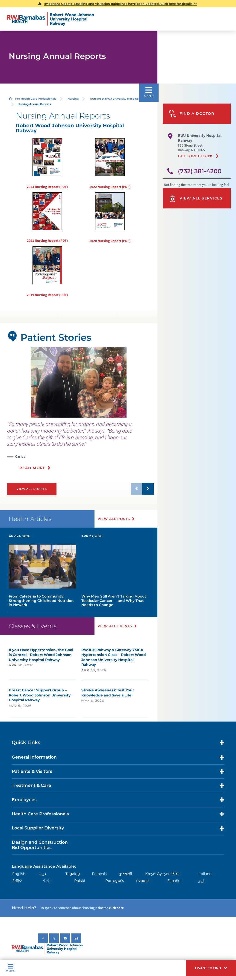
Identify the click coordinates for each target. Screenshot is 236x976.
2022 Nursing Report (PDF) (109, 163)
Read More (32, 468)
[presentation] (80, 448)
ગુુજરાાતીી (125, 874)
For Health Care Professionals (35, 98)
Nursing (73, 98)
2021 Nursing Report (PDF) (47, 217)
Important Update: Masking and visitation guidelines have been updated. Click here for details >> (120, 4)
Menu (10, 968)
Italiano (205, 874)
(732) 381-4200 (199, 171)
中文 (46, 880)
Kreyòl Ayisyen (158, 874)
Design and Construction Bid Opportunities (40, 845)
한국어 (17, 880)
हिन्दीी (175, 874)
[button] (211, 968)
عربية (43, 874)
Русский (142, 880)
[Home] (50, 19)
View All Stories (32, 489)
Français (99, 874)
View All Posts (114, 519)
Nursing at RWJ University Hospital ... (115, 98)
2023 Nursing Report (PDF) (47, 163)
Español (174, 880)
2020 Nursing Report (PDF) (109, 217)
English (18, 874)
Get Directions (196, 156)
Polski (79, 880)
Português (114, 880)
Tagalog (72, 874)
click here (116, 907)
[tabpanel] (79, 382)
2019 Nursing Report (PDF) (47, 271)
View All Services (195, 198)
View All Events (115, 626)
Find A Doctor (191, 113)
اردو (201, 880)
